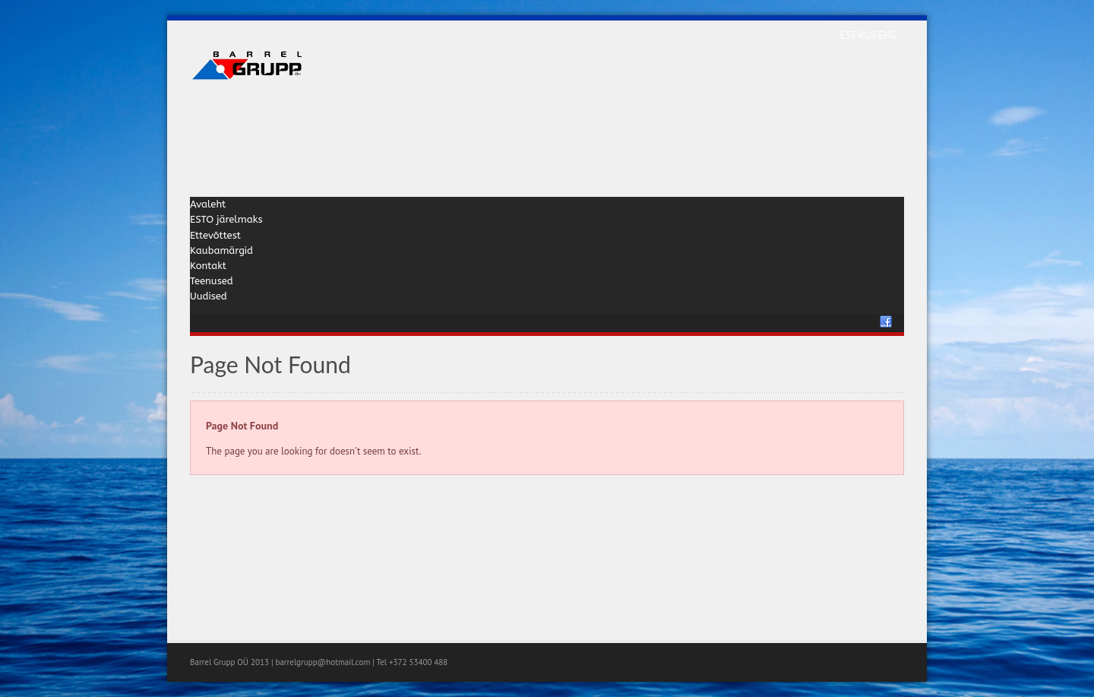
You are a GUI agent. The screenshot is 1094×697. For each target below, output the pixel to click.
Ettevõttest (215, 235)
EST (849, 35)
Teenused (211, 281)
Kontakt (208, 265)
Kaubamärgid (221, 250)
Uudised (208, 296)
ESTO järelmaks (226, 219)
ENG (887, 35)
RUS (868, 35)
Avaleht (208, 204)
